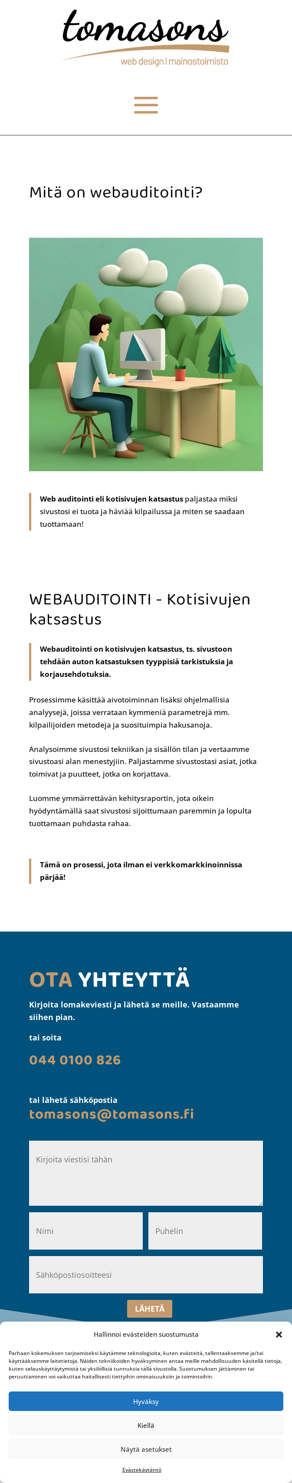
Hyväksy (146, 1401)
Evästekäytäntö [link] (141, 1469)
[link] (146, 64)
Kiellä (146, 1425)
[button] (279, 1334)
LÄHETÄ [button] (149, 1308)
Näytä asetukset (146, 1449)
